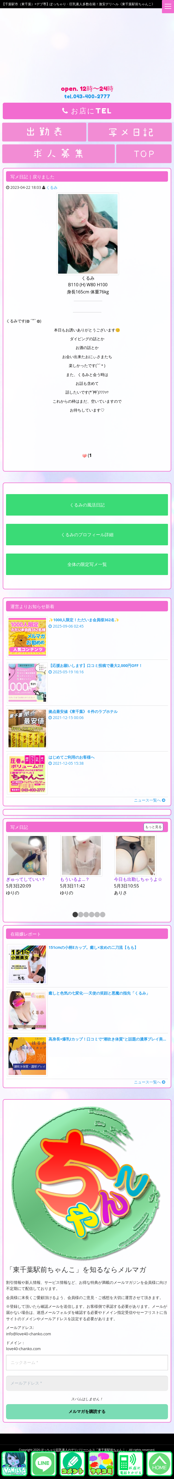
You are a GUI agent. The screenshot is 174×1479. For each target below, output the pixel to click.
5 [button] (96, 914)
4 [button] (91, 914)
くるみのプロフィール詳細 (87, 535)
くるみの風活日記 (87, 505)
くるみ (52, 187)
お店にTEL (87, 111)
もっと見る (153, 826)
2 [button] (80, 914)
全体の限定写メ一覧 (87, 564)
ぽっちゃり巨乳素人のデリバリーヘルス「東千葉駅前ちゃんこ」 (84, 1449)
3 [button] (86, 914)
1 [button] (75, 914)
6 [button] (102, 914)
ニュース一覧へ (149, 799)
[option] (33, 865)
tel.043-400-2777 (87, 96)
